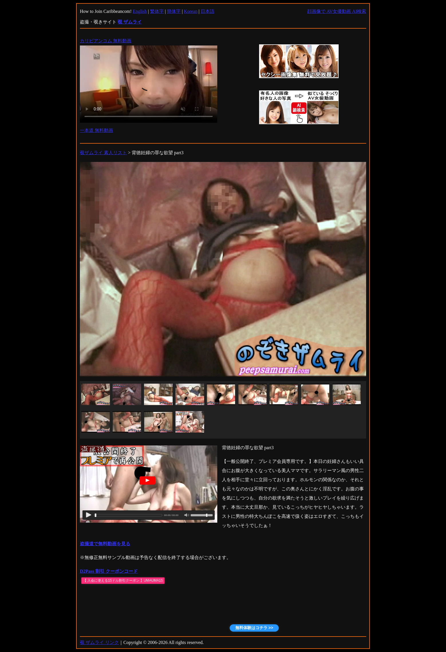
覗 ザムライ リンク (99, 642)
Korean (190, 11)
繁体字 (157, 11)
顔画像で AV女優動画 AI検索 (336, 11)
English (140, 11)
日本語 (207, 11)
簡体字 (174, 11)
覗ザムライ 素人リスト (103, 152)
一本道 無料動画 (96, 130)
